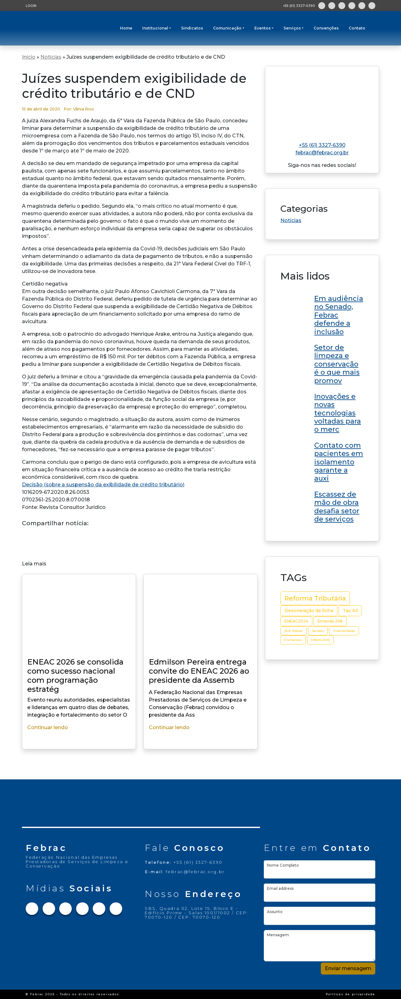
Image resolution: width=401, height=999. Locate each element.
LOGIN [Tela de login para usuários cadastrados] (31, 6)
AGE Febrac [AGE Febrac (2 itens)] (293, 631)
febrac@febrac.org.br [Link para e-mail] (322, 153)
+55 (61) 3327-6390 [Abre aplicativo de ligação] (299, 6)
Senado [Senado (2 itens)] (318, 631)
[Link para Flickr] (371, 5)
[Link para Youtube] (361, 5)
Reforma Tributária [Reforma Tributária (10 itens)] (315, 598)
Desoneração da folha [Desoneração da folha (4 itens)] (308, 610)
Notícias (50, 57)
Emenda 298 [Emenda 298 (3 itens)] (330, 621)
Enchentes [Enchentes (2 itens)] (293, 640)
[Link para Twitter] (341, 5)
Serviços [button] (292, 28)
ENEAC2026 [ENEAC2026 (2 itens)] (320, 640)
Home (126, 28)
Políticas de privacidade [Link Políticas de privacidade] (350, 994)
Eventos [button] (262, 28)
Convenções (326, 28)
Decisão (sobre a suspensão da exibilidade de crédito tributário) (103, 485)
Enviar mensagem (348, 968)
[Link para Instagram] (331, 5)
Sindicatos (192, 28)
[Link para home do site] (322, 101)
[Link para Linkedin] (351, 5)
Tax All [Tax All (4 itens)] (350, 610)
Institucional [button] (155, 28)
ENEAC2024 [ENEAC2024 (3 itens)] (296, 621)
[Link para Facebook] (321, 5)
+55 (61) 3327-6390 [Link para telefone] (322, 145)
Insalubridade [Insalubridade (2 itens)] (344, 631)
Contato (357, 28)
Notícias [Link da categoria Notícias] (290, 220)
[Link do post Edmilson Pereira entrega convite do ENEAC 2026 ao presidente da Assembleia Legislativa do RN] (322, 314)
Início (28, 57)
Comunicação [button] (227, 28)
